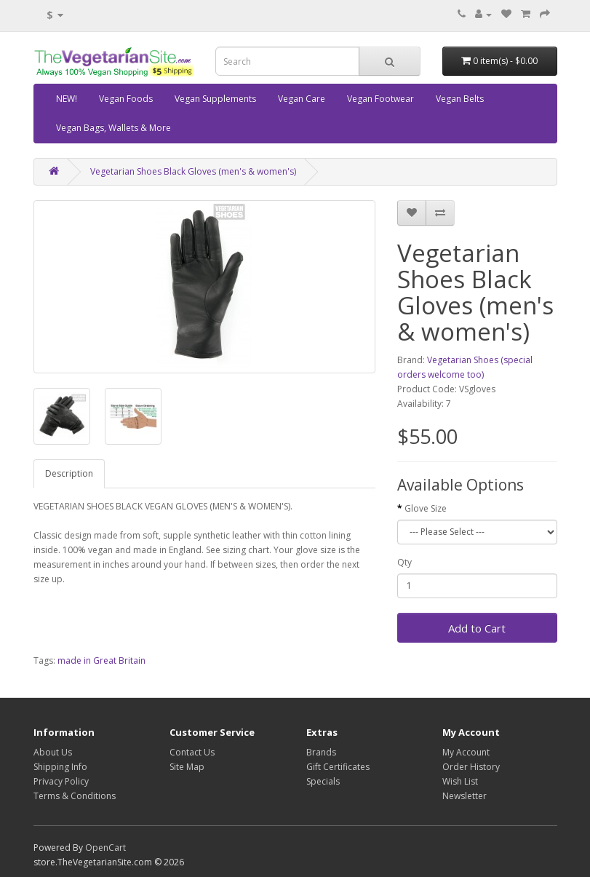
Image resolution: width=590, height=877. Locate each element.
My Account (466, 752)
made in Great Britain (101, 660)
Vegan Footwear (380, 98)
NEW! (66, 98)
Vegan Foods (126, 98)
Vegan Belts (460, 98)
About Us (52, 752)
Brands (321, 752)
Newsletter (464, 796)
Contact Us (192, 752)
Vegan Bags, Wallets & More (113, 128)
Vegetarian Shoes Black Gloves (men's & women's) (193, 171)
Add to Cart (477, 628)
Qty (404, 562)
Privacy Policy (61, 781)
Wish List (460, 781)
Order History (471, 767)
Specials (323, 781)
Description (69, 473)
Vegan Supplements (215, 98)
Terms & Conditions (74, 796)
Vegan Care (301, 98)
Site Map (187, 767)
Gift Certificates (338, 767)
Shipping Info (60, 767)
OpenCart (105, 847)
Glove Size (425, 508)
